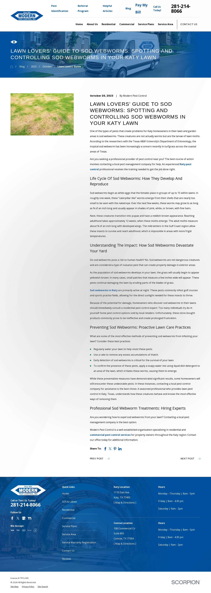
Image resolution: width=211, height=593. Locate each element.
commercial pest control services (110, 435)
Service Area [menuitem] (165, 24)
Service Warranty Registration (79, 542)
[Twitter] (18, 518)
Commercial (68, 518)
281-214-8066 (180, 9)
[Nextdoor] (29, 518)
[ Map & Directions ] (125, 502)
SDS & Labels (69, 501)
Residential (68, 509)
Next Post (190, 458)
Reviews (66, 558)
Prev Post (100, 458)
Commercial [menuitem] (126, 24)
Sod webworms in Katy (103, 290)
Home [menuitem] (79, 24)
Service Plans (69, 526)
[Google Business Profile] (24, 518)
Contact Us (188, 24)
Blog (128, 8)
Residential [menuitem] (109, 24)
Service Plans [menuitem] (146, 24)
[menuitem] (14, 586)
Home (65, 493)
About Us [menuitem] (92, 24)
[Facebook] (12, 518)
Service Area (69, 534)
